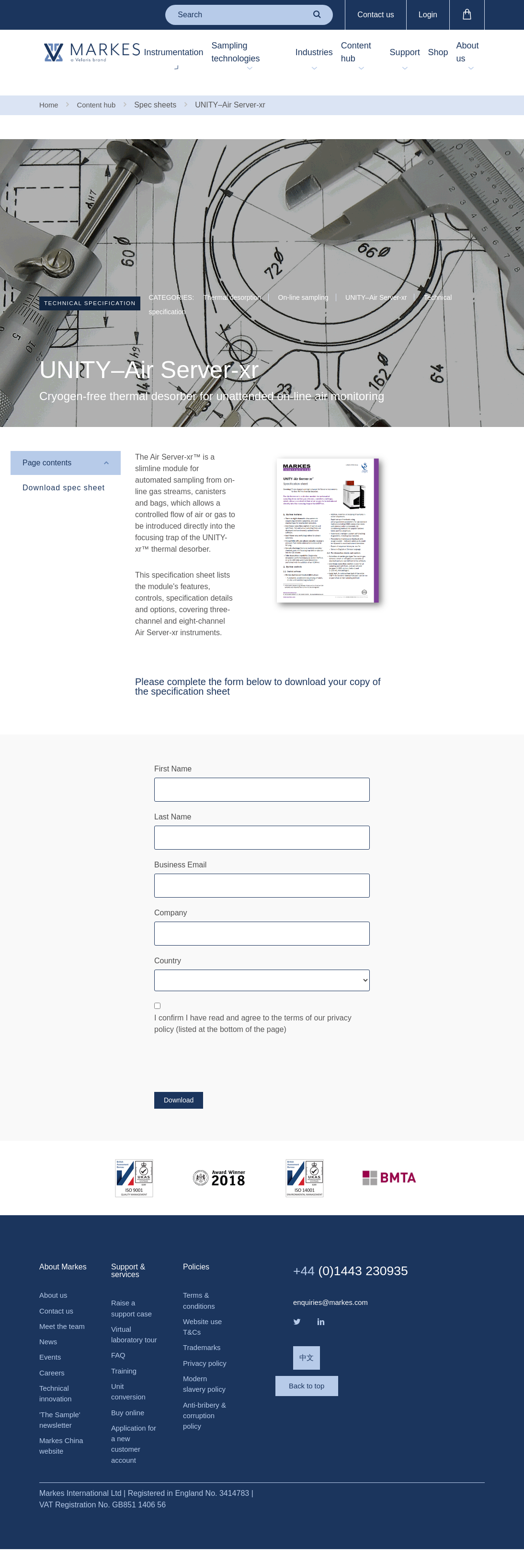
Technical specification (99, 285)
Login (428, 15)
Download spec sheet (64, 468)
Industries (281, 52)
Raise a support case (133, 1290)
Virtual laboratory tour (128, 1323)
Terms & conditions (200, 1282)
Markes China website (63, 1447)
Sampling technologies (219, 52)
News (48, 1337)
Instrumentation (146, 52)
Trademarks (203, 1332)
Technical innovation (56, 1391)
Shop (428, 52)
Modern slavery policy (206, 1370)
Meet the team (54, 1315)
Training (124, 1367)
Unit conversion (129, 1389)
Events (51, 1353)
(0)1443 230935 (358, 1251)
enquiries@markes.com (333, 1283)
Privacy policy (206, 1348)
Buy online (129, 1412)
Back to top (331, 1380)
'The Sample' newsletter (61, 1419)
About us (468, 52)
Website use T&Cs (204, 1310)
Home (49, 85)
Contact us (375, 15)
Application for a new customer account (129, 1445)
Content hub (334, 52)
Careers (53, 1369)
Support (384, 52)
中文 (307, 1342)
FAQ (118, 1351)
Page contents (47, 443)
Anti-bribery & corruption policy (206, 1404)
